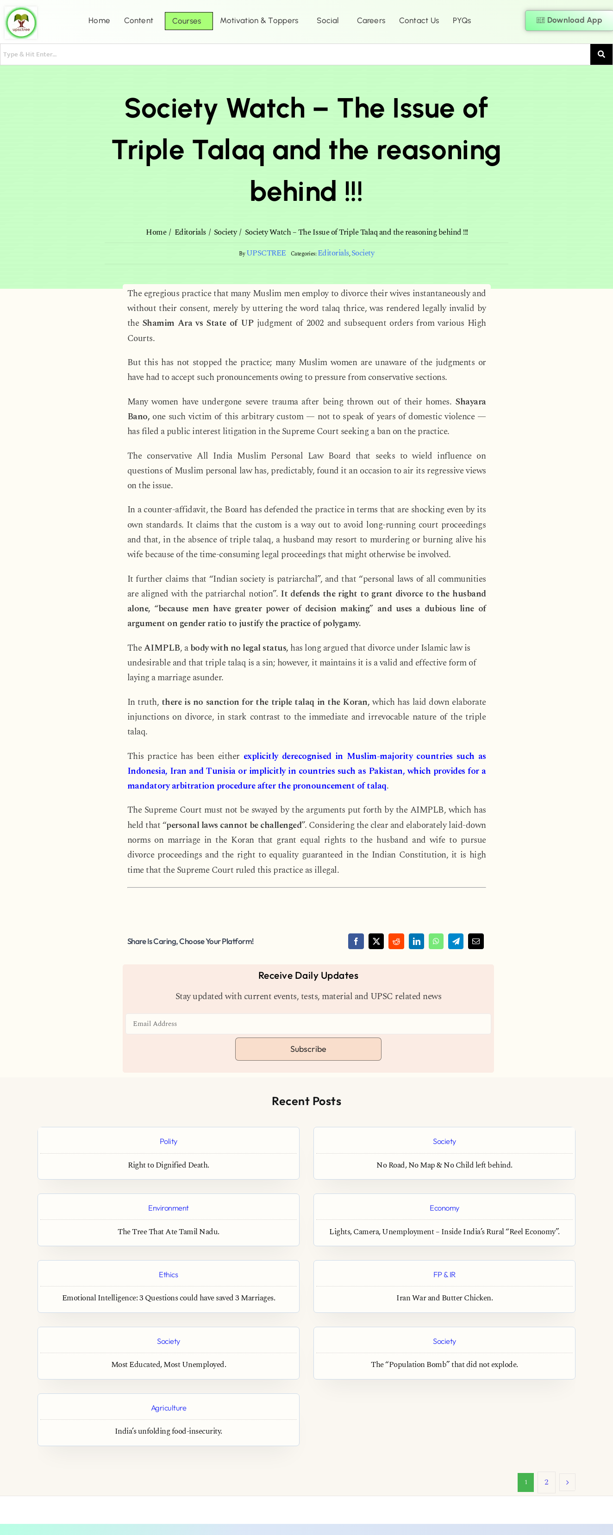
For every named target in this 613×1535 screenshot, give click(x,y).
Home (99, 20)
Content (138, 20)
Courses (186, 20)
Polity (168, 1141)
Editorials (333, 253)
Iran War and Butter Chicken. (444, 1298)
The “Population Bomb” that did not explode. (444, 1365)
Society (363, 253)
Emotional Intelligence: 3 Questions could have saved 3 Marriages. (168, 1298)
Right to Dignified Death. (168, 1165)
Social (327, 20)
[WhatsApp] (436, 941)
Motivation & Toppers (259, 20)
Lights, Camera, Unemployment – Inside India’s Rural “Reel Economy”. (444, 1232)
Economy (444, 1207)
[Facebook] (356, 941)
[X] (376, 941)
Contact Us (419, 20)
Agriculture (169, 1407)
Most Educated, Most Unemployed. (168, 1365)
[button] (141, 20)
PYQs (462, 20)
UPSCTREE (266, 253)
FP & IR (444, 1274)
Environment (168, 1207)
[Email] (476, 941)
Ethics (168, 1274)
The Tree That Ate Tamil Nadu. (168, 1232)
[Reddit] (396, 941)
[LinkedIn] (417, 941)
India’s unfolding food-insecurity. (168, 1431)
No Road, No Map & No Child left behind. (444, 1165)
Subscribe (308, 1049)
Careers (371, 20)
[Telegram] (456, 941)
